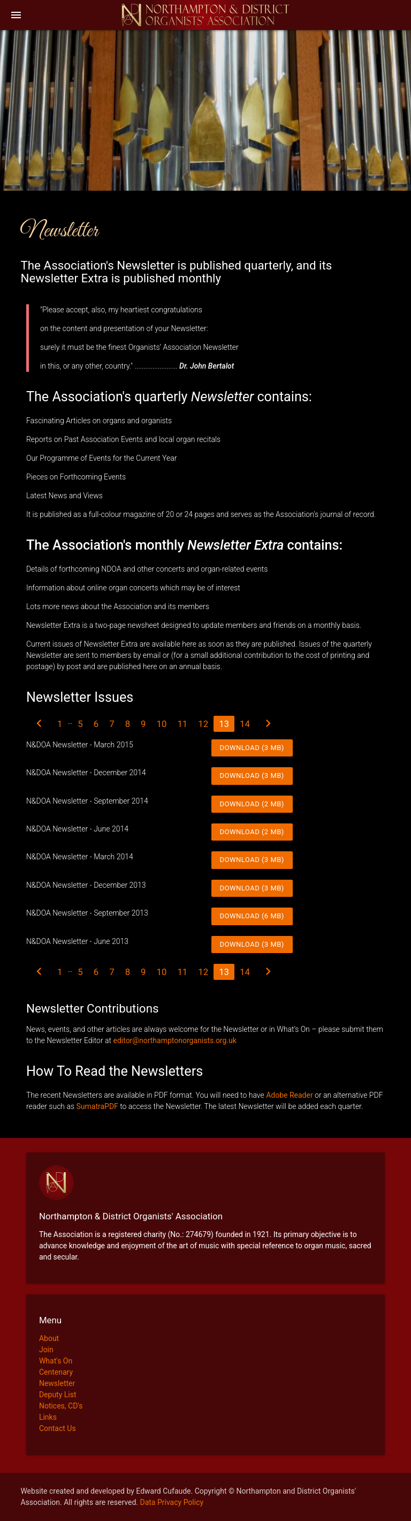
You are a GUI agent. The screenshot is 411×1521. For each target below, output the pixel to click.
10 (162, 723)
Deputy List (58, 1394)
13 (224, 723)
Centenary (56, 1372)
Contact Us (57, 1428)
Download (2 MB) (252, 804)
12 (203, 723)
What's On (55, 1361)
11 (182, 723)
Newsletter (57, 1383)
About (49, 1338)
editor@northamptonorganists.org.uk (174, 1040)
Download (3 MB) (252, 748)
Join (46, 1349)
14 (245, 723)
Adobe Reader (289, 1095)
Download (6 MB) (252, 916)
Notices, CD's (61, 1406)
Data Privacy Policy (171, 1502)
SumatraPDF (97, 1106)
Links (48, 1417)
